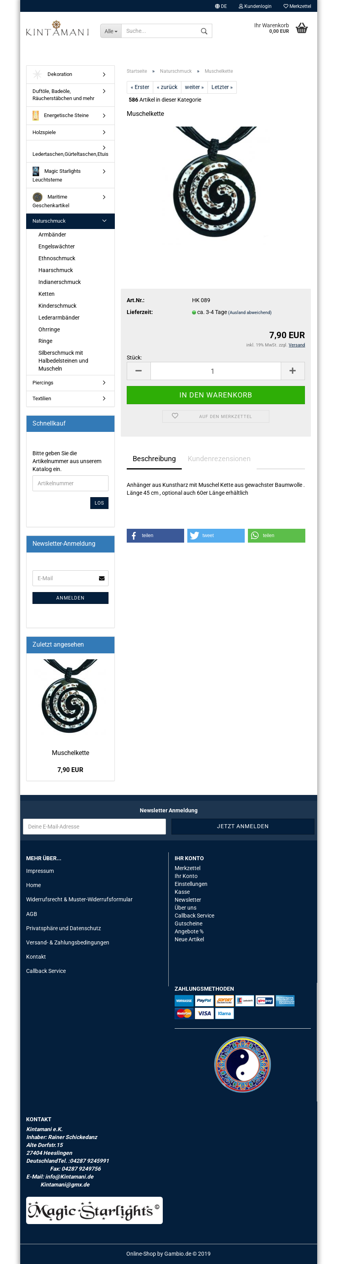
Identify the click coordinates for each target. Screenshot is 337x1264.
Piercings (42, 383)
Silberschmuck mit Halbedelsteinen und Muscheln (63, 361)
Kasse (182, 892)
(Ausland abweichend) (250, 312)
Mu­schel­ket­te (70, 753)
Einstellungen (191, 884)
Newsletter (188, 900)
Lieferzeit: (140, 312)
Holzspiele (44, 132)
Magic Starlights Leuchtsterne (56, 175)
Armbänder (52, 234)
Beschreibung (154, 458)
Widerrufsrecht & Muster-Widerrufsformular (79, 899)
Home (33, 885)
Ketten (46, 294)
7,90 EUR (70, 770)
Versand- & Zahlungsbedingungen (67, 942)
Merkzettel (297, 6)
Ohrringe (49, 329)
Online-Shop (141, 1254)
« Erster (140, 87)
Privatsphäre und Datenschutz (63, 928)
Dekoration (52, 74)
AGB (31, 914)
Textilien (41, 398)
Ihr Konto (186, 876)
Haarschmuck (55, 270)
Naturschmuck (49, 221)
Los (99, 503)
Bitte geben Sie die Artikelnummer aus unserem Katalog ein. (66, 461)
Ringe (45, 341)
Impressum (40, 871)
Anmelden (70, 598)
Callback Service (46, 971)
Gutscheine (188, 923)
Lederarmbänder (59, 317)
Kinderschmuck (57, 306)
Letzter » (222, 87)
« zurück (167, 87)
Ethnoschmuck (56, 258)
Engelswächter (56, 246)
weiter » (194, 87)
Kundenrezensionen (219, 458)
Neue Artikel (189, 939)
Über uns (185, 907)
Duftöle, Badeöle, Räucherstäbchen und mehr (63, 95)
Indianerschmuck (59, 282)
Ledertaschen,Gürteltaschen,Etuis (70, 154)
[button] (155, 536)
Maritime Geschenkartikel (50, 200)
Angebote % (189, 931)
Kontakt (36, 957)
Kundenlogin (255, 6)
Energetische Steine (60, 116)
